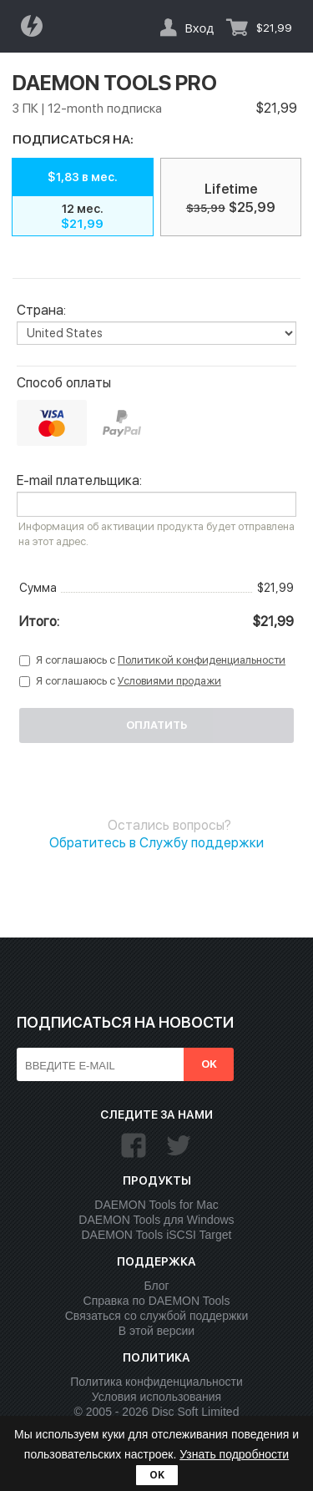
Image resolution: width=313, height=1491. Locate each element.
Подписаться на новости (125, 1022)
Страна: (41, 310)
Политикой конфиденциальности (201, 660)
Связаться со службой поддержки (157, 1315)
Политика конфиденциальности (156, 1381)
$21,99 (274, 28)
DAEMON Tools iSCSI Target (157, 1234)
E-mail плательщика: (79, 481)
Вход (199, 27)
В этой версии (156, 1330)
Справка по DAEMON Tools (156, 1300)
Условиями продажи (169, 681)
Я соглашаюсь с (160, 660)
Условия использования (156, 1396)
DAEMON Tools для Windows (156, 1219)
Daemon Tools (37, 26)
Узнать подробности (234, 1454)
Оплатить (156, 725)
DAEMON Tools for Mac (156, 1204)
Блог (156, 1285)
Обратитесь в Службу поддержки (156, 843)
